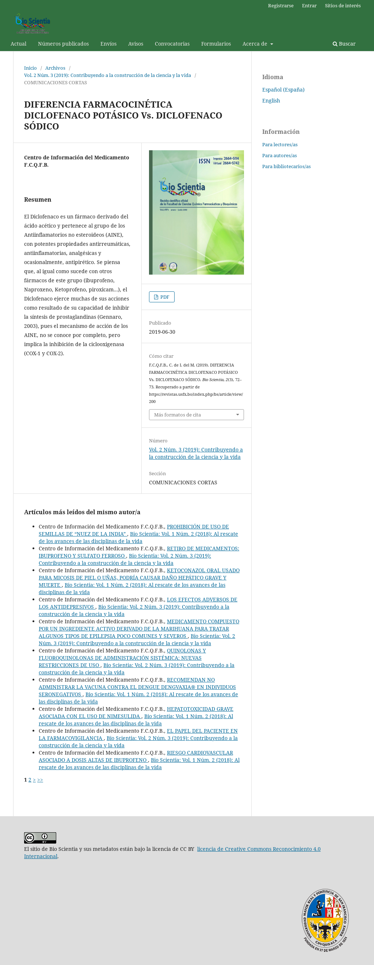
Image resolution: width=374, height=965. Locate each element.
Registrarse (281, 5)
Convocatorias (172, 43)
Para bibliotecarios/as (286, 166)
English (271, 100)
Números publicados (63, 43)
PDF (164, 297)
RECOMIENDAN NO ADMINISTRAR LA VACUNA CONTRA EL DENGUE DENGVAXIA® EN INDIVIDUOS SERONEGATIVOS (137, 687)
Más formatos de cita (177, 414)
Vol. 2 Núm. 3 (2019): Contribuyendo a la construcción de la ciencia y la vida (107, 75)
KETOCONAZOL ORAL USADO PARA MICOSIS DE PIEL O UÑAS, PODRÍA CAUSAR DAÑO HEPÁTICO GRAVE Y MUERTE (139, 577)
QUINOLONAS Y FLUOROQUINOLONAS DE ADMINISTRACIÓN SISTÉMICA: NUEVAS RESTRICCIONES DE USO (122, 657)
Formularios (216, 43)
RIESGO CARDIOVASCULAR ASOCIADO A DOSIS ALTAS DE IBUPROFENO (136, 756)
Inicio (30, 68)
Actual (18, 43)
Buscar (344, 43)
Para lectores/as (280, 144)
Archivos (55, 68)
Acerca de (256, 43)
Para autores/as (279, 155)
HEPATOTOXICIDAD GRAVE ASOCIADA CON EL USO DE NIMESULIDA (136, 712)
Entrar (309, 5)
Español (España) (283, 89)
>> (40, 779)
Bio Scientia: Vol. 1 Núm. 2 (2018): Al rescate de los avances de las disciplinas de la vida (138, 537)
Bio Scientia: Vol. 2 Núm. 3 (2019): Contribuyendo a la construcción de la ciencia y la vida (125, 559)
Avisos (135, 43)
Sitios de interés (343, 5)
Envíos (108, 43)
